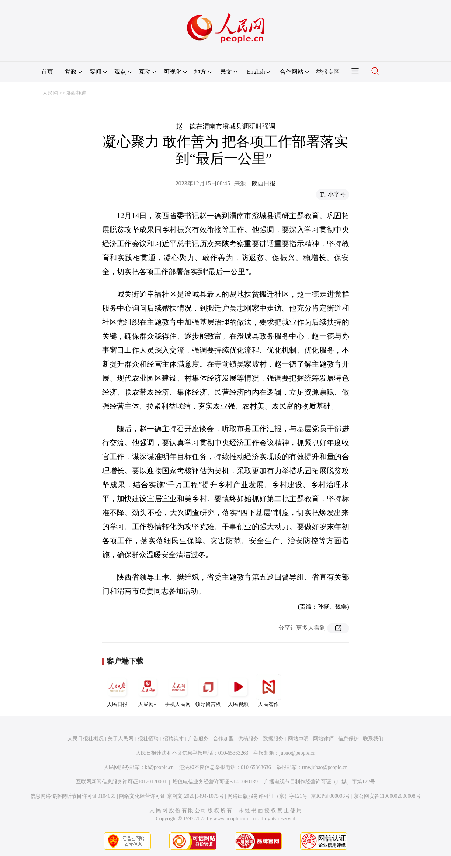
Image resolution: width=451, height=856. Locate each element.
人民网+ (147, 690)
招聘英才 (173, 738)
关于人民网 (120, 738)
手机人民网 (178, 690)
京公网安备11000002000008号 (387, 796)
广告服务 (198, 738)
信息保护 (348, 738)
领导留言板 (208, 690)
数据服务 (273, 738)
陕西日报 (263, 183)
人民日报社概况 (85, 738)
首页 (47, 72)
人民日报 (117, 690)
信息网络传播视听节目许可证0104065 (72, 796)
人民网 (50, 93)
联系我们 (373, 738)
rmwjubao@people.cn (325, 767)
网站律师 (323, 738)
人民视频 (238, 690)
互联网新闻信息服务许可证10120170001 (121, 782)
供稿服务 (248, 738)
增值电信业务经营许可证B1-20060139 (215, 782)
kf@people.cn (159, 767)
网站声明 (298, 738)
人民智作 (268, 690)
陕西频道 (76, 93)
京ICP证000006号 (330, 796)
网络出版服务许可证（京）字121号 (268, 796)
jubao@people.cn (297, 753)
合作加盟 (223, 738)
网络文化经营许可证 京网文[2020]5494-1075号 (171, 796)
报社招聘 (148, 738)
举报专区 (328, 72)
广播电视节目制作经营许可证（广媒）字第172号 (319, 782)
